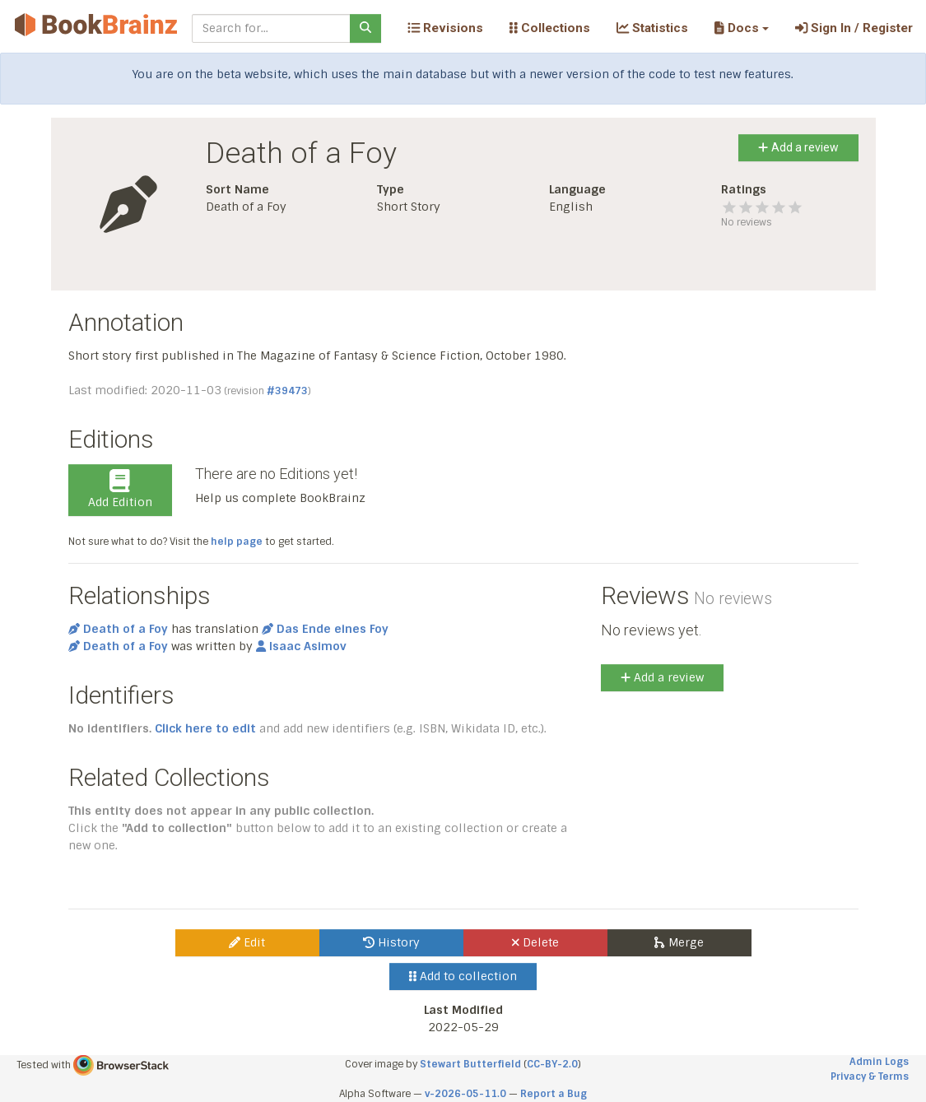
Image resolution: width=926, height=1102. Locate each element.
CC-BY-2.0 (552, 1064)
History (391, 942)
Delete (535, 942)
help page (237, 541)
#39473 (287, 391)
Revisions (445, 28)
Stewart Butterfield (470, 1064)
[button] (741, 28)
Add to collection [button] (463, 976)
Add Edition (120, 489)
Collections (550, 28)
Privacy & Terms (870, 1076)
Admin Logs (879, 1061)
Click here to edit (205, 728)
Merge (678, 942)
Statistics (652, 28)
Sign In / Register (854, 28)
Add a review (798, 147)
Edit (247, 942)
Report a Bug (553, 1093)
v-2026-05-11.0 (465, 1093)
